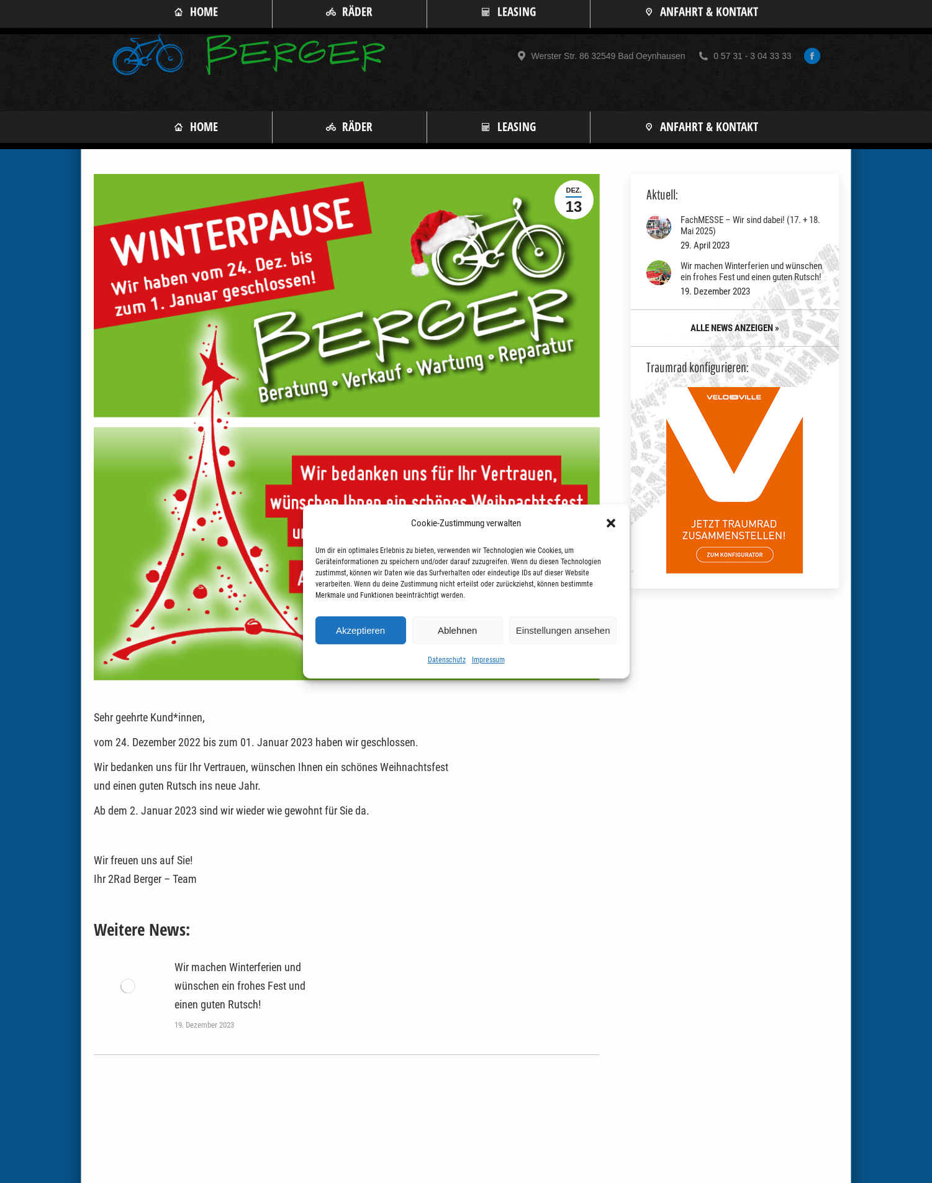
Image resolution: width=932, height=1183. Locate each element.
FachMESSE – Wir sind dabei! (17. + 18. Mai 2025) (750, 225)
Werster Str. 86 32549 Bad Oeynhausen (600, 56)
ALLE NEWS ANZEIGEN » (734, 328)
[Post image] (128, 986)
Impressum (488, 659)
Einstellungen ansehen (563, 630)
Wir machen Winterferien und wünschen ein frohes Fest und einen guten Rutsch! (239, 986)
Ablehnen (457, 630)
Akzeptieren (360, 630)
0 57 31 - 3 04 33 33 (744, 56)
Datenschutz (447, 659)
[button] (611, 523)
